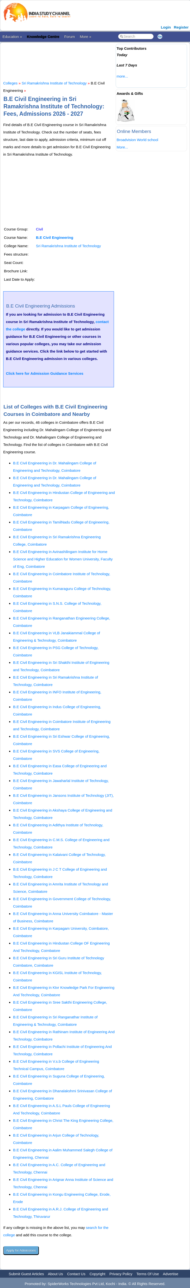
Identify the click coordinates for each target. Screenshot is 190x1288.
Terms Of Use (147, 1274)
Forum (69, 36)
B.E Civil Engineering (54, 237)
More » (85, 36)
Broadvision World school (137, 140)
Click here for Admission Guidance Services (44, 373)
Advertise (170, 1274)
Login (166, 27)
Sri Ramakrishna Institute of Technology (54, 83)
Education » (12, 36)
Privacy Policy (121, 1274)
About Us (55, 1274)
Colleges (10, 83)
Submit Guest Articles (26, 1274)
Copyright (97, 1274)
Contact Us (76, 1274)
